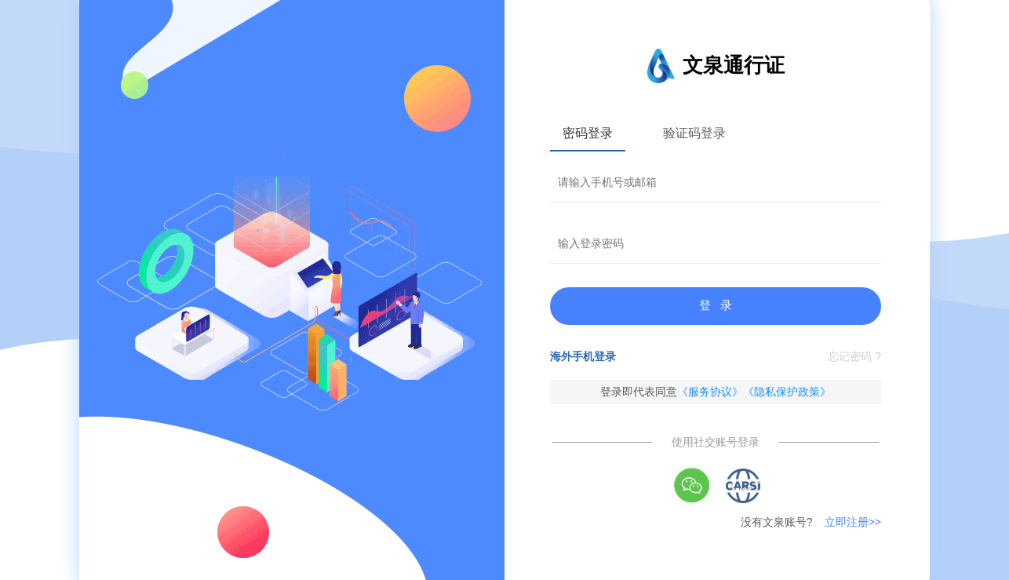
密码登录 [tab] (588, 133)
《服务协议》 (710, 391)
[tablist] (715, 133)
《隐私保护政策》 (787, 391)
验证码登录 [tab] (694, 133)
